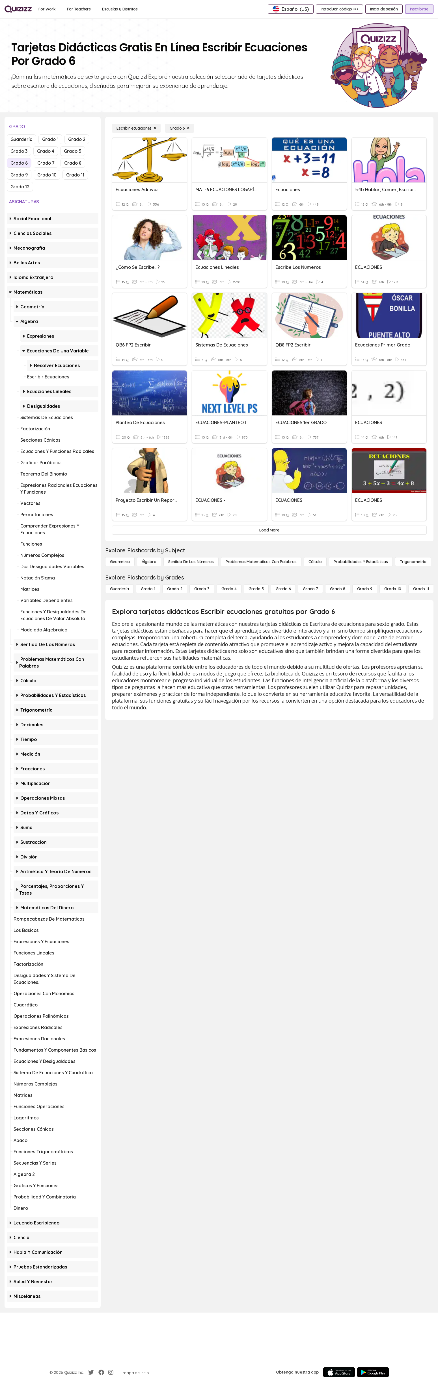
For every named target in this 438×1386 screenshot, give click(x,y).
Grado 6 (19, 163)
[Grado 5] (256, 588)
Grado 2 (76, 139)
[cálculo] (315, 561)
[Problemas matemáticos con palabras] (261, 561)
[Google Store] (373, 1372)
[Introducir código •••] (339, 9)
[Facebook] (101, 1372)
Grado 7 (46, 163)
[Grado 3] (201, 588)
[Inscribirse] (419, 9)
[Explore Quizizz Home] (18, 9)
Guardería (21, 139)
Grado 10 (47, 175)
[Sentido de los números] (191, 561)
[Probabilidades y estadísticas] (361, 561)
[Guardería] (119, 588)
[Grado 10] (392, 588)
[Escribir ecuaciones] (136, 128)
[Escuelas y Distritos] (120, 9)
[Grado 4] (229, 588)
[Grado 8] (337, 588)
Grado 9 (19, 175)
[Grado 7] (310, 588)
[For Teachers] (78, 9)
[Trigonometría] (413, 561)
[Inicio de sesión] (384, 9)
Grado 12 (19, 186)
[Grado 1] (148, 588)
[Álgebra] (149, 561)
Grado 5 (72, 151)
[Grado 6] (179, 128)
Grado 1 (50, 139)
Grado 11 (75, 175)
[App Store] (339, 1372)
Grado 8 (72, 163)
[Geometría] (120, 561)
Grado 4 (45, 151)
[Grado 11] (421, 588)
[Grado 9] (364, 588)
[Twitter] (91, 1372)
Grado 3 (18, 151)
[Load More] (269, 530)
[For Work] (47, 9)
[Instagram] (110, 1372)
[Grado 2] (174, 588)
